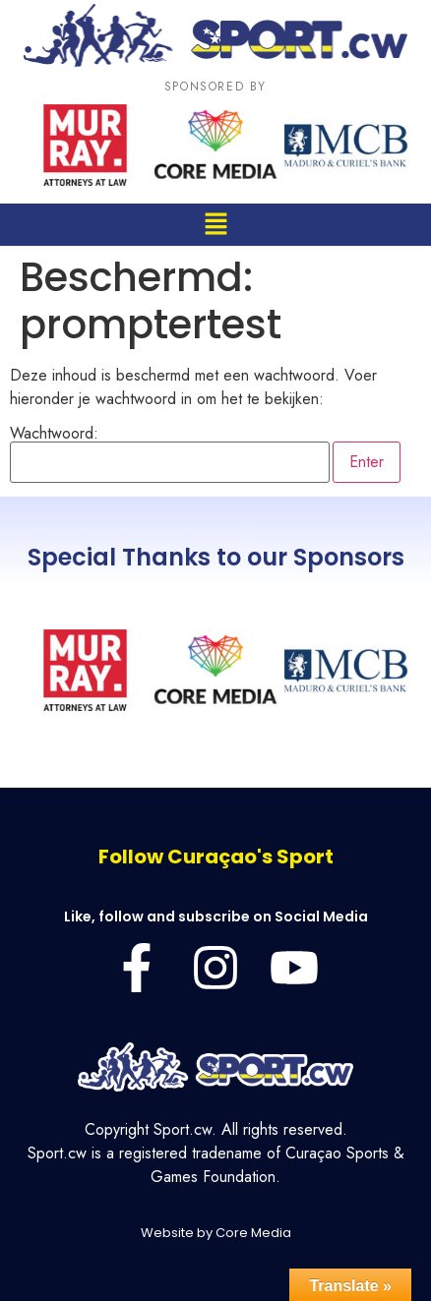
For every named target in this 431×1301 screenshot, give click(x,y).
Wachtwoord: (170, 454)
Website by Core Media (216, 1232)
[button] (215, 225)
